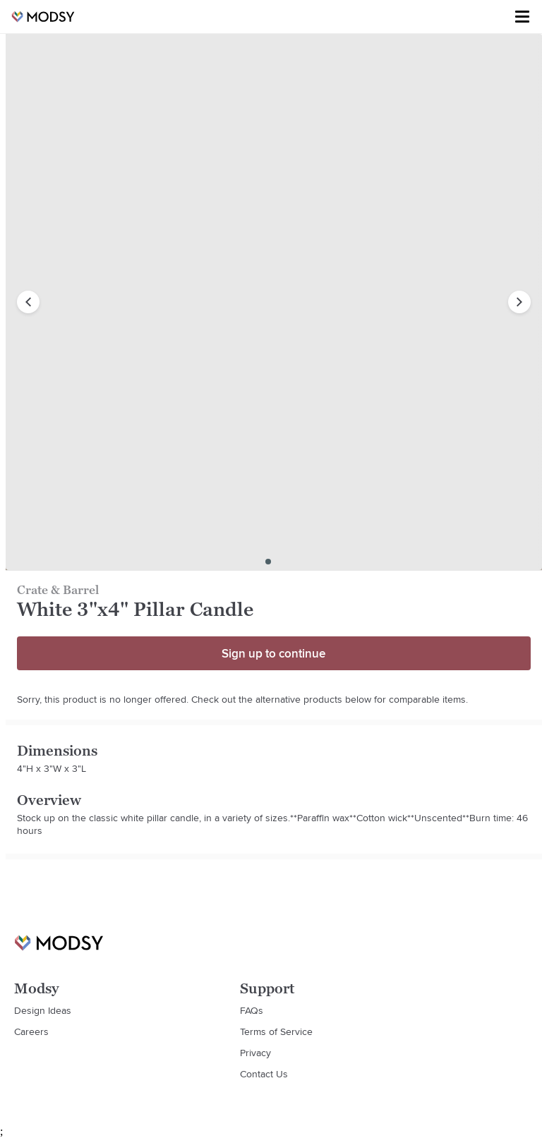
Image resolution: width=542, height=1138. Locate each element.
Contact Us (264, 1073)
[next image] (519, 302)
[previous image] (28, 302)
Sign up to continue (273, 653)
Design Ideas (42, 1010)
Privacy (255, 1052)
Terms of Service (276, 1031)
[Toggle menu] (522, 17)
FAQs (251, 1010)
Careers (31, 1031)
